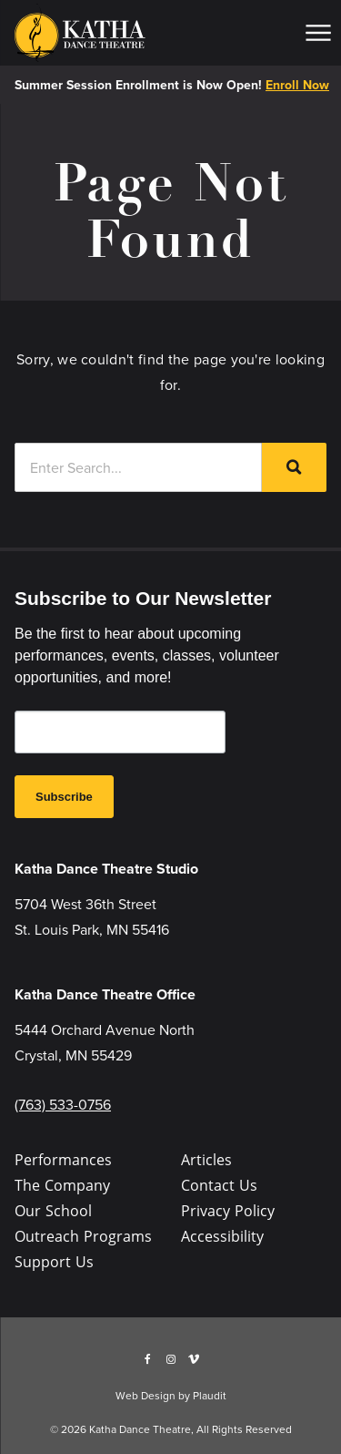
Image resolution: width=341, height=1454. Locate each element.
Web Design (145, 1395)
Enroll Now (297, 85)
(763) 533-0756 (63, 1104)
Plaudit (209, 1395)
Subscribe (64, 797)
